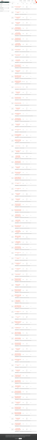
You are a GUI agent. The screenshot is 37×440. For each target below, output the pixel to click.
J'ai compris (20, 438)
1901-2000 (2, 7)
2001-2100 (2, 8)
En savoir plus (16, 438)
